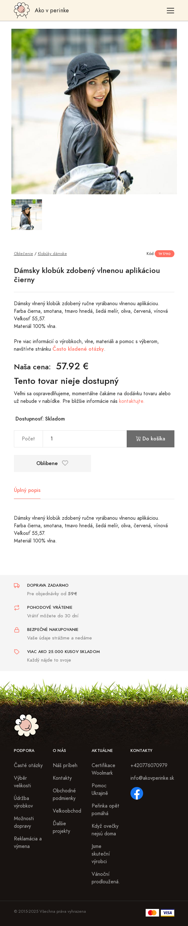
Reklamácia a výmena (28, 842)
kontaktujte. (132, 401)
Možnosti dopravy (24, 822)
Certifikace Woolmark (103, 769)
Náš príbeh (65, 765)
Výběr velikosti (22, 782)
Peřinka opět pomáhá (105, 809)
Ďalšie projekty (61, 827)
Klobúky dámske (52, 253)
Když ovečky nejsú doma (105, 830)
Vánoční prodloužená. (106, 878)
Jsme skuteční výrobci (101, 854)
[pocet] (85, 438)
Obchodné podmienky (64, 794)
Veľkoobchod (67, 811)
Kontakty (62, 778)
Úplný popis (27, 490)
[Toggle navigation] (170, 10)
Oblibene (52, 463)
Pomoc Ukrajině (100, 789)
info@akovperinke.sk (152, 778)
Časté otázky (28, 765)
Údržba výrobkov (23, 802)
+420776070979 (148, 765)
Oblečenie (23, 253)
